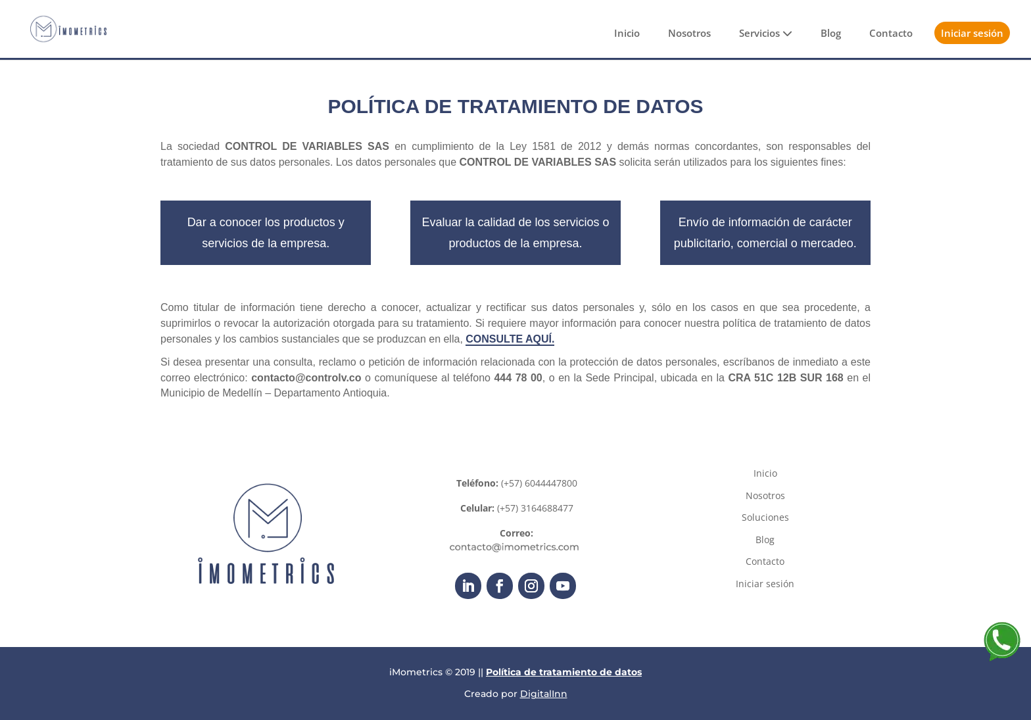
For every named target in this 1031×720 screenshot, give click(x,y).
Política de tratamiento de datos (564, 672)
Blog (831, 32)
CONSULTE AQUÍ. (510, 339)
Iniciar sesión (972, 32)
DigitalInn (543, 694)
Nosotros (689, 32)
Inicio (627, 32)
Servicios (765, 32)
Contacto (891, 32)
